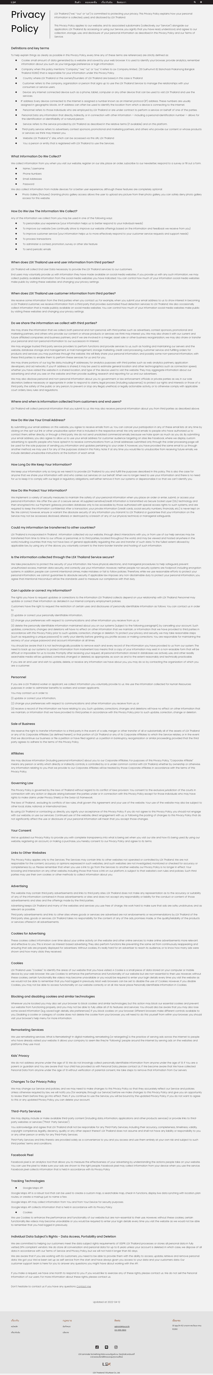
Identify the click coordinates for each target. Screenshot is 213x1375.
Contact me (83, 1286)
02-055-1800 (120, 1330)
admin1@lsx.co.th (122, 1326)
